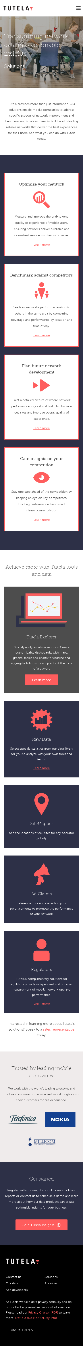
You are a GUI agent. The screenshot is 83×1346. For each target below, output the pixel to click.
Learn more (41, 244)
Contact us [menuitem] (13, 1277)
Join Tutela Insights (42, 1225)
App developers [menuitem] (17, 1290)
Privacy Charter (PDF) (43, 1312)
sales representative (58, 1029)
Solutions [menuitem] (51, 1277)
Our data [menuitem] (12, 1283)
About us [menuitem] (50, 1283)
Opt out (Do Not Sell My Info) (36, 1318)
